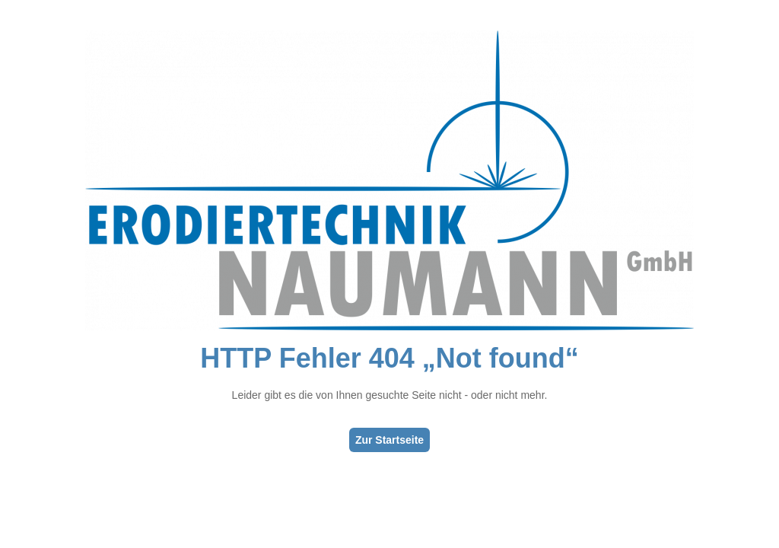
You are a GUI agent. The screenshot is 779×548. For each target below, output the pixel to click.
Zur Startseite (389, 440)
